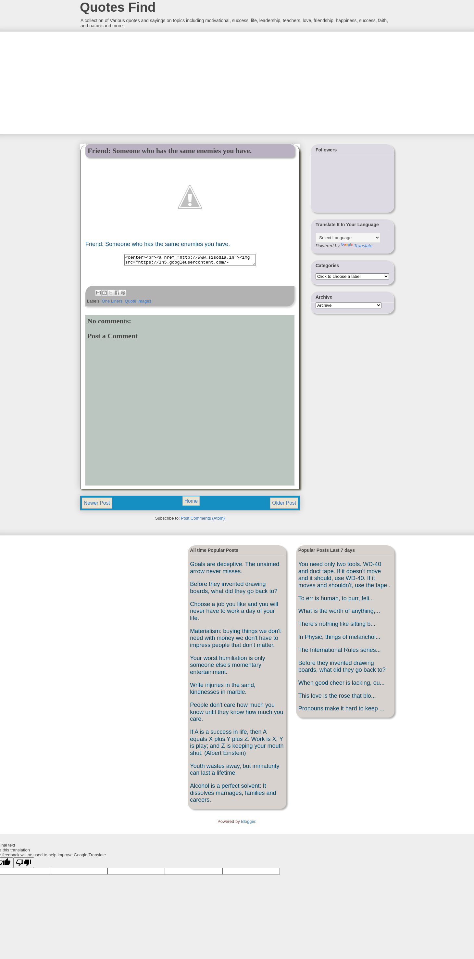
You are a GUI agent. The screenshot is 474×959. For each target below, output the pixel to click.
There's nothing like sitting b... (337, 626)
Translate (356, 245)
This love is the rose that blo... (337, 697)
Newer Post (97, 505)
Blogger (248, 823)
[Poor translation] (23, 864)
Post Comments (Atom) (203, 520)
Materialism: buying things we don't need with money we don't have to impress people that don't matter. (235, 640)
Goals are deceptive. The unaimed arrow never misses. (234, 570)
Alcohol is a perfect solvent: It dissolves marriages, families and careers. (233, 794)
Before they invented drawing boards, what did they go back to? (233, 589)
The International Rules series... (339, 652)
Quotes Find (118, 7)
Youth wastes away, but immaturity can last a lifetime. (234, 771)
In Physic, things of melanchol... (339, 639)
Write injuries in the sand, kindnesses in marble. (223, 690)
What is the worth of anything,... (339, 613)
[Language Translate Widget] (348, 238)
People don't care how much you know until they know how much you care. (236, 714)
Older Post (284, 505)
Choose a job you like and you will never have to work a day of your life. (234, 613)
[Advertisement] (128, 82)
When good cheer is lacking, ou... (341, 684)
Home (191, 503)
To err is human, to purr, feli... (336, 600)
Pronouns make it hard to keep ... (341, 710)
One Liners (112, 303)
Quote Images (138, 303)
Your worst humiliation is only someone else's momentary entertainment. (227, 667)
